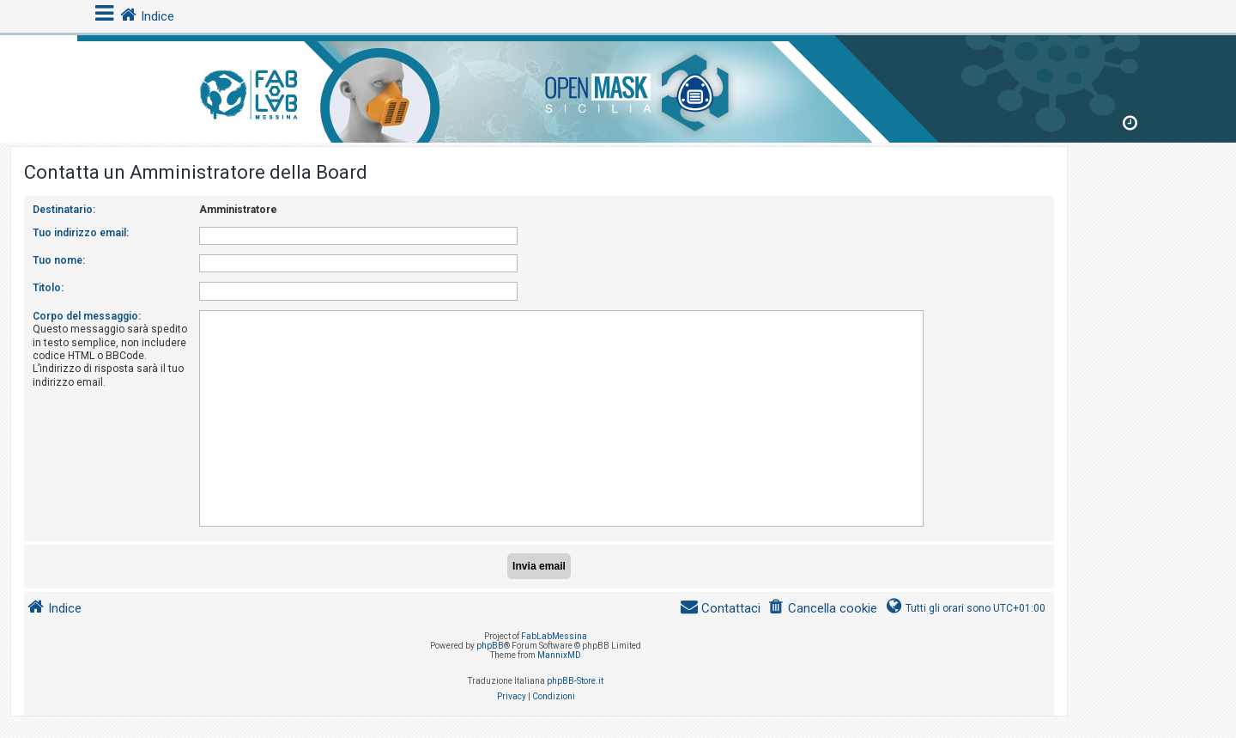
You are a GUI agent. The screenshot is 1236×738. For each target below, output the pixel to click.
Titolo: (48, 288)
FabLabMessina (554, 636)
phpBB (490, 645)
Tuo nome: (59, 260)
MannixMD (559, 655)
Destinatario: (64, 210)
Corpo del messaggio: (87, 316)
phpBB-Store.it (575, 681)
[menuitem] (822, 608)
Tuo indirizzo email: (81, 233)
